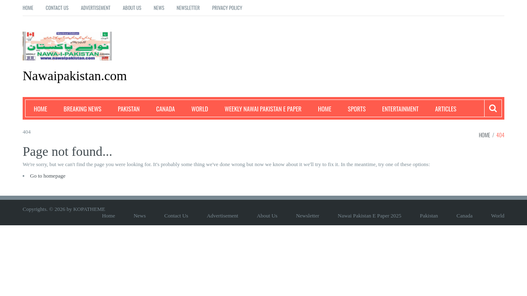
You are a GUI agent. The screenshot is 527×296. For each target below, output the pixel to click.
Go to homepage (47, 176)
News (159, 7)
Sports (357, 108)
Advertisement (95, 7)
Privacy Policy (227, 7)
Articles (446, 108)
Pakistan (129, 108)
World (199, 108)
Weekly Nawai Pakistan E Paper (263, 108)
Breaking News (83, 108)
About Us (132, 7)
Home (28, 7)
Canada (165, 108)
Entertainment (400, 108)
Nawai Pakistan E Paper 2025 (369, 216)
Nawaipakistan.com (75, 75)
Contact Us (57, 7)
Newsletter (188, 7)
